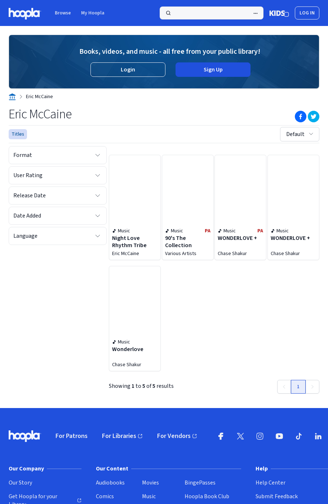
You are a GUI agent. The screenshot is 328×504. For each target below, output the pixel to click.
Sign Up (213, 70)
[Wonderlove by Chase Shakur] (135, 318)
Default (300, 134)
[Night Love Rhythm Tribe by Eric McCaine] (135, 207)
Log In (307, 13)
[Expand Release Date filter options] (97, 195)
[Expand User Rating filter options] (97, 175)
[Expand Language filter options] (97, 236)
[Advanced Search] (255, 13)
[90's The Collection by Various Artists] (188, 207)
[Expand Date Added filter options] (97, 215)
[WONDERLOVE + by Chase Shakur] (240, 207)
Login (128, 70)
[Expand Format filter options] (97, 155)
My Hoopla (93, 13)
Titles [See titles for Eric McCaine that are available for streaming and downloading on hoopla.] (18, 134)
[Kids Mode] (279, 13)
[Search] (211, 12)
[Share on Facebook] (300, 116)
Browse (63, 13)
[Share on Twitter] (313, 116)
